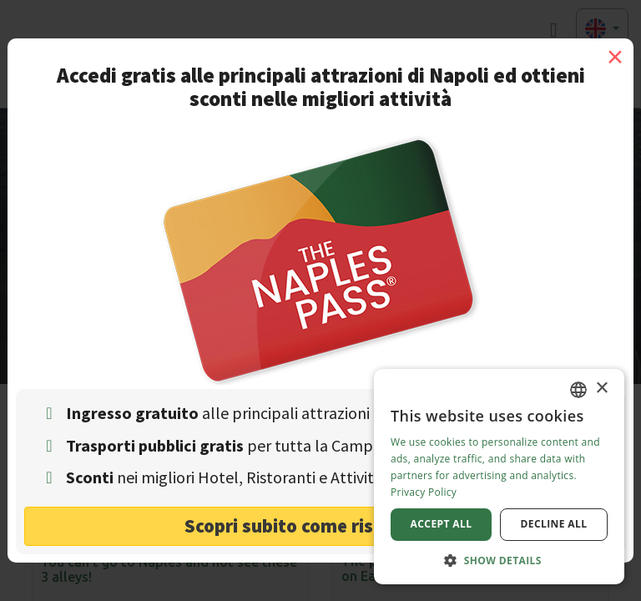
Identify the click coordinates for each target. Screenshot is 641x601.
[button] (499, 560)
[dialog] (499, 476)
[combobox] (578, 389)
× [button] (601, 388)
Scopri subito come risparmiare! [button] (320, 525)
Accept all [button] (441, 524)
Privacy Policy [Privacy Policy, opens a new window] (424, 492)
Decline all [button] (554, 524)
